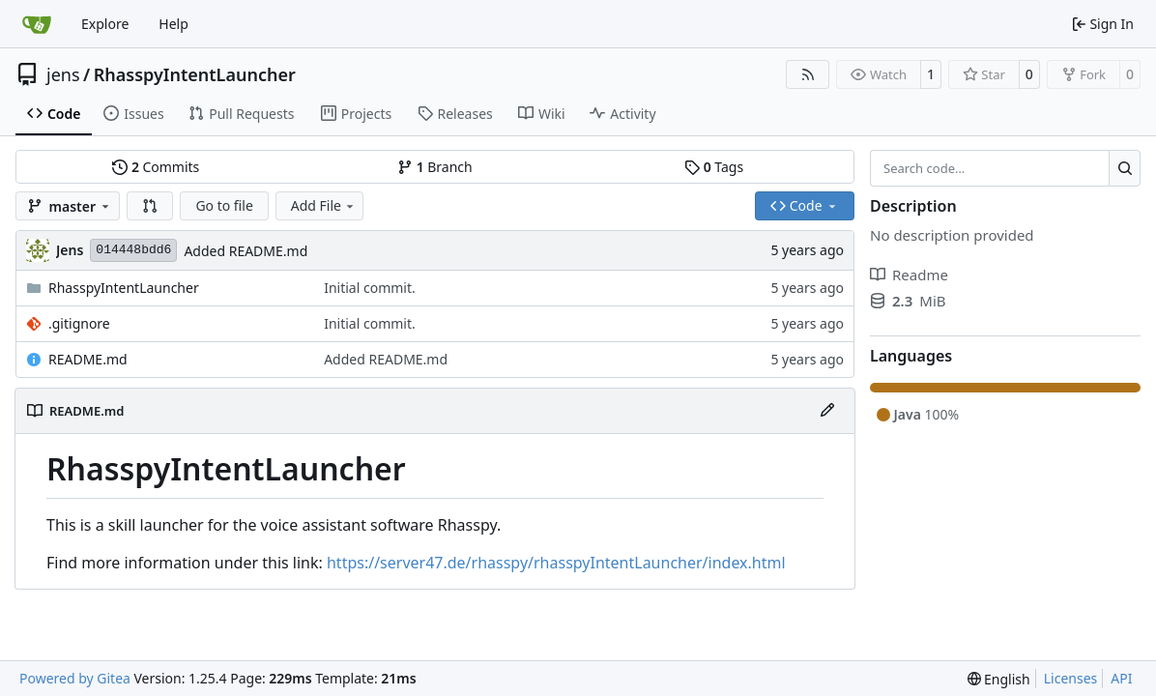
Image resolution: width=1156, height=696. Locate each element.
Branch (435, 167)
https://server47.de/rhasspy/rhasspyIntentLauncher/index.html (556, 562)
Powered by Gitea (74, 678)
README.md (88, 359)
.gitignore (79, 323)
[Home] (37, 24)
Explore (105, 23)
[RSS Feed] (808, 74)
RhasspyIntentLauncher (195, 74)
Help (173, 23)
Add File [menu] (324, 205)
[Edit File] (827, 410)
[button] (150, 205)
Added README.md (245, 251)
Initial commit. (370, 287)
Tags (713, 167)
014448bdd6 (133, 250)
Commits (155, 167)
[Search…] (1125, 168)
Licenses (1071, 678)
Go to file (223, 205)
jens (63, 74)
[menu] (999, 679)
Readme (909, 274)
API (1121, 678)
